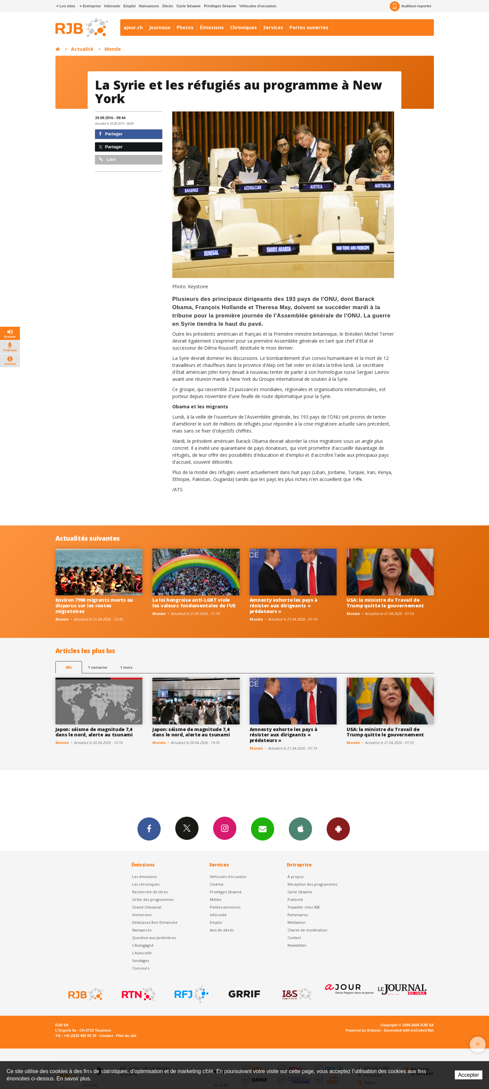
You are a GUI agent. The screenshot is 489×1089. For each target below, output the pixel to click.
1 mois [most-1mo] (126, 667)
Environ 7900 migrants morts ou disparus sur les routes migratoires (94, 605)
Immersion (142, 915)
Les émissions (144, 876)
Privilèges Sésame (220, 6)
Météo (215, 899)
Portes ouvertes (308, 27)
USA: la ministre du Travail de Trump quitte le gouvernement (385, 603)
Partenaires (297, 915)
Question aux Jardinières (154, 937)
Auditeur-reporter (410, 6)
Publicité (295, 899)
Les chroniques (145, 884)
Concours (140, 968)
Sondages (140, 960)
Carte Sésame (188, 6)
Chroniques (243, 27)
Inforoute (112, 6)
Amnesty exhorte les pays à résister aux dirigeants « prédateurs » (284, 605)
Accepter (468, 1075)
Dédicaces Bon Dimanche (155, 922)
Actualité (82, 49)
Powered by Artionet (363, 1030)
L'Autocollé (142, 953)
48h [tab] (68, 667)
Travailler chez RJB (303, 907)
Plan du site (126, 1036)
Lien (107, 159)
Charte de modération (307, 930)
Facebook (149, 828)
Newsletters (262, 828)
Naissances (149, 6)
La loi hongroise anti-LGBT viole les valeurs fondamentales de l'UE (194, 603)
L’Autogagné (143, 945)
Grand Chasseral (146, 907)
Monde (113, 49)
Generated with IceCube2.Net (409, 1030)
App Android (338, 828)
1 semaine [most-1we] (97, 667)
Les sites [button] (65, 6)
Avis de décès (222, 930)
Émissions (212, 27)
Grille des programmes (153, 899)
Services (273, 27)
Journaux (159, 27)
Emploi (129, 6)
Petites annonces (225, 907)
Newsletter (297, 945)
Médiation (296, 922)
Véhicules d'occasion (257, 6)
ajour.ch (133, 27)
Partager (110, 133)
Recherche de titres (150, 892)
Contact (294, 937)
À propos (295, 876)
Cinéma (216, 884)
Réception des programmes (312, 884)
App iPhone (300, 828)
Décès (167, 6)
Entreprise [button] (90, 6)
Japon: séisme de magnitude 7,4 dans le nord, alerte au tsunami (94, 732)
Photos (185, 27)
